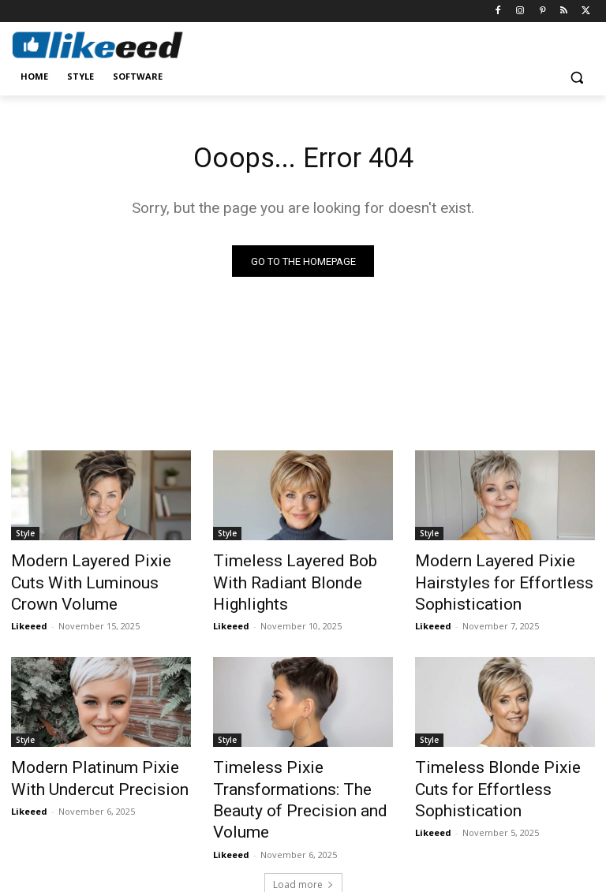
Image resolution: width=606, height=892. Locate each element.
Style (25, 537)
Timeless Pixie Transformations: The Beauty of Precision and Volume (299, 775)
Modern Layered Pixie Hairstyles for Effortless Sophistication (487, 581)
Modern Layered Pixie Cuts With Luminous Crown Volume (100, 572)
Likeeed (29, 600)
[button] (576, 76)
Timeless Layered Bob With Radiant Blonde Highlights (293, 572)
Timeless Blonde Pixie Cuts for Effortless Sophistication (500, 766)
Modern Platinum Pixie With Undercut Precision (92, 766)
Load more (303, 842)
